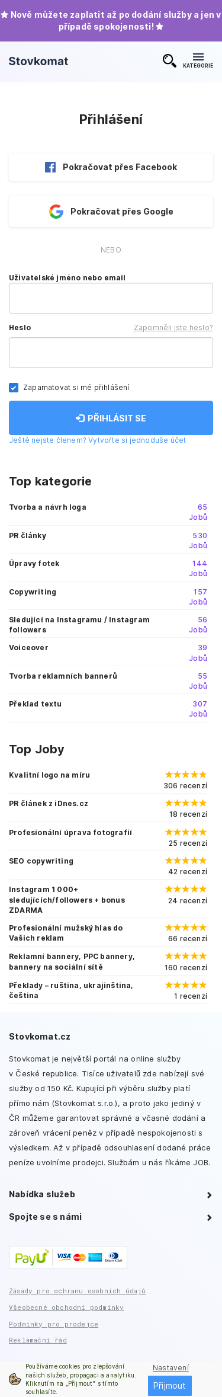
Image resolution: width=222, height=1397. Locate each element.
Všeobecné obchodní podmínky (66, 1307)
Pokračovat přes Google (111, 211)
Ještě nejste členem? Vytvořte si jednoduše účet (97, 440)
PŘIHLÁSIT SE (111, 418)
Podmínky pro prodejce (53, 1323)
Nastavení (171, 1367)
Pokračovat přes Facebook (111, 167)
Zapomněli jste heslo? (173, 327)
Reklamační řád (38, 1339)
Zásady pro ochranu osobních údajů (77, 1290)
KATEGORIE (198, 61)
